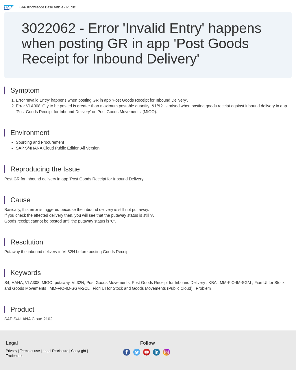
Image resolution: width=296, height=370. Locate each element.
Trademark (14, 356)
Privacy (11, 351)
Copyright (78, 351)
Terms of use (30, 351)
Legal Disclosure (56, 351)
